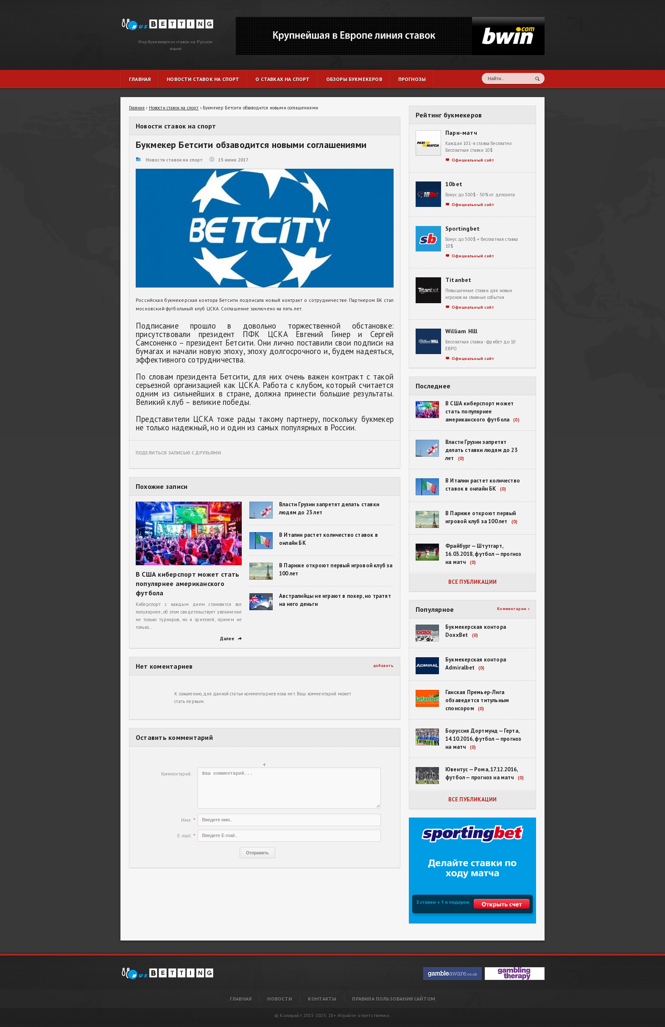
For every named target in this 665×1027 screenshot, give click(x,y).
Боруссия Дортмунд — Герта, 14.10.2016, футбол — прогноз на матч (483, 739)
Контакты (322, 999)
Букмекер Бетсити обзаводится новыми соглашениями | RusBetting (159, 22)
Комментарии (513, 608)
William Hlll (461, 331)
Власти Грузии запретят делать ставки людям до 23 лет (481, 450)
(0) (516, 420)
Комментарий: (176, 774)
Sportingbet (462, 228)
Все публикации (472, 582)
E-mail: (184, 835)
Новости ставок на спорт (174, 160)
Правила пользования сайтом (393, 999)
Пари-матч (461, 133)
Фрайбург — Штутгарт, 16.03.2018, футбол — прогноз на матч (483, 554)
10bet (453, 184)
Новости (279, 999)
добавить (384, 665)
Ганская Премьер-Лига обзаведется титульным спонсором (477, 700)
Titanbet (458, 280)
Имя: (186, 820)
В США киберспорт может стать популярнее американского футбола (188, 583)
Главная (240, 999)
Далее (231, 639)
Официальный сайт (470, 160)
